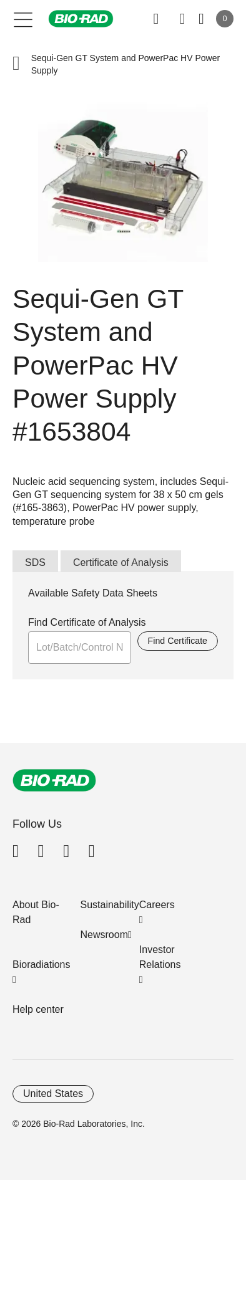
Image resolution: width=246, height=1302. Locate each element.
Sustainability (110, 904)
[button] (16, 64)
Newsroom (104, 934)
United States (53, 1093)
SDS (35, 562)
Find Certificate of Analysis (87, 622)
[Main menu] (23, 18)
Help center (38, 1009)
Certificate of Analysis (121, 562)
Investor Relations (160, 957)
